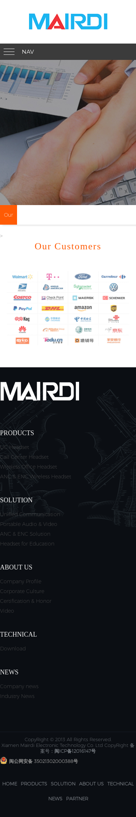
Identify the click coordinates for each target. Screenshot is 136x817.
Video (7, 611)
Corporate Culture (22, 591)
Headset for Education (27, 543)
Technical (120, 784)
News (55, 798)
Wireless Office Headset (28, 466)
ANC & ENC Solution (25, 534)
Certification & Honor (25, 601)
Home (9, 784)
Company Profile (20, 581)
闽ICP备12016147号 (75, 751)
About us (91, 784)
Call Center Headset (24, 457)
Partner (77, 798)
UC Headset (14, 447)
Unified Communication (30, 514)
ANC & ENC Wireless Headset (35, 476)
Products (34, 784)
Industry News (17, 696)
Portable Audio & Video (28, 524)
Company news (19, 686)
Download (13, 648)
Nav (28, 51)
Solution (63, 784)
